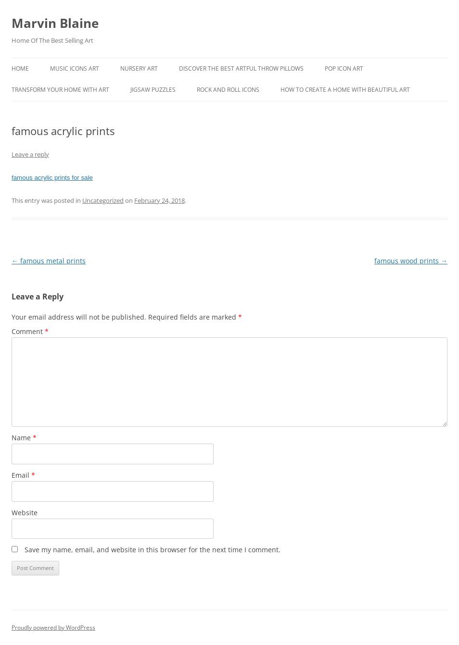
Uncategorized (103, 200)
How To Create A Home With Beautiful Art (345, 90)
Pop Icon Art (344, 68)
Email (23, 475)
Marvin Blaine (55, 23)
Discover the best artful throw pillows (241, 68)
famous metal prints (49, 260)
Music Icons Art (74, 68)
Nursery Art (139, 68)
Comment (30, 331)
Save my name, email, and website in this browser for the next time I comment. (152, 549)
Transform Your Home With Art (60, 90)
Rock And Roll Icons (228, 90)
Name (24, 437)
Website (25, 512)
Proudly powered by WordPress (53, 627)
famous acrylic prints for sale (52, 177)
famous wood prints (410, 260)
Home (20, 68)
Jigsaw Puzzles (153, 90)
